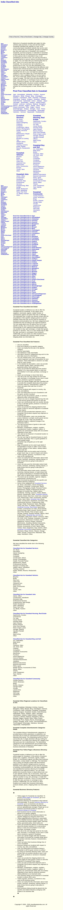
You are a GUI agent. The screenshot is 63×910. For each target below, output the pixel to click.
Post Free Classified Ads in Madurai (25, 267)
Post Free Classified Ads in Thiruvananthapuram (29, 294)
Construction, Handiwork (20, 178)
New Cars (19, 160)
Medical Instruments (39, 174)
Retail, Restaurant (22, 189)
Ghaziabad (4, 62)
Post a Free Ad (14, 37)
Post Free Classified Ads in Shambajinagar (27, 286)
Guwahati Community (38, 193)
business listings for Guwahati (26, 810)
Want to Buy (37, 140)
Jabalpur (3, 73)
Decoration (19, 121)
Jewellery (36, 173)
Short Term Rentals (39, 132)
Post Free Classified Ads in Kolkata (25, 262)
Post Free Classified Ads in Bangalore (26, 224)
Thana (2, 104)
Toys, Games (37, 187)
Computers (36, 158)
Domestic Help (21, 181)
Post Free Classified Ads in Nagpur (25, 273)
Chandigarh (4, 55)
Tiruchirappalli (5, 107)
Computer (19, 126)
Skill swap (36, 208)
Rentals (18, 168)
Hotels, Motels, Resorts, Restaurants (23, 147)
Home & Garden (38, 168)
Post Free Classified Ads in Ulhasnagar (26, 297)
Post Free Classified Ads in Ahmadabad (26, 217)
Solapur (3, 101)
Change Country (48, 37)
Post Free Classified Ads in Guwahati (25, 244)
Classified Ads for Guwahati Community (26, 679)
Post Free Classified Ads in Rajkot (24, 282)
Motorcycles (20, 164)
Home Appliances (38, 166)
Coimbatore (4, 57)
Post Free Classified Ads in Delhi (24, 235)
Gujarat (3, 64)
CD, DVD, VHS (38, 155)
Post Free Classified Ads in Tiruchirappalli (27, 295)
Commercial (37, 123)
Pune (2, 95)
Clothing (35, 157)
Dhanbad (3, 60)
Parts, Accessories (22, 166)
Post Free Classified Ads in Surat (24, 290)
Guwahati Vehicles (20, 154)
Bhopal (3, 52)
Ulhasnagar (4, 108)
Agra (2, 43)
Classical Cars (20, 163)
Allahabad (4, 46)
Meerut (3, 87)
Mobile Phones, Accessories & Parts (39, 180)
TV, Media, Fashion (22, 193)
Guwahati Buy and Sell (39, 146)
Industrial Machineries (37, 170)
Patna (2, 93)
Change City (37, 37)
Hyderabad (4, 70)
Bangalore (4, 50)
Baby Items (36, 150)
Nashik (3, 90)
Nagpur (3, 89)
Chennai (3, 56)
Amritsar (3, 47)
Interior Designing (22, 122)
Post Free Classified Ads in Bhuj (24, 228)
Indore (2, 71)
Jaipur (2, 74)
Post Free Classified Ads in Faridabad (26, 238)
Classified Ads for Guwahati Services (25, 548)
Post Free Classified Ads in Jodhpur (25, 259)
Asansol (3, 48)
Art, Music (19, 119)
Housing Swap (37, 127)
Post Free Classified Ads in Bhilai (24, 225)
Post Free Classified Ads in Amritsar (25, 220)
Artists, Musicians (38, 197)
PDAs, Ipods (37, 177)
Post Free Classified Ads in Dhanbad (25, 236)
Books (35, 152)
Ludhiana (3, 83)
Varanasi (3, 111)
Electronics (36, 163)
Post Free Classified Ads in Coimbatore (26, 233)
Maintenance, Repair (23, 134)
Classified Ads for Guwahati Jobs (24, 594)
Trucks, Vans (20, 169)
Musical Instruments (39, 176)
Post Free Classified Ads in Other (24, 276)
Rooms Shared (38, 131)
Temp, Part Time (21, 192)
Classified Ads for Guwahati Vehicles (25, 575)
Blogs (35, 199)
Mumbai (3, 88)
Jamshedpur (4, 76)
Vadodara (3, 109)
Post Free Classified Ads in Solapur (25, 287)
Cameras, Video (38, 154)
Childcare (19, 124)
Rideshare (36, 207)
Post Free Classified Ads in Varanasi (25, 300)
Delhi (2, 59)
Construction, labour (22, 127)
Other (2, 92)
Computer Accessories (37, 161)
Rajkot (2, 97)
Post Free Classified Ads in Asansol (25, 222)
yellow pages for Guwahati (30, 797)
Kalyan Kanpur (5, 79)
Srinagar (3, 102)
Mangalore (4, 85)
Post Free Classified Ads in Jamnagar (25, 255)
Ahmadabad (4, 45)
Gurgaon (3, 65)
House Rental (37, 126)
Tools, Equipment (38, 185)
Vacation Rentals (38, 137)
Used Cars (19, 161)
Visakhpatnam (5, 113)
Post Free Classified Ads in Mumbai (25, 271)
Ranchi (3, 98)
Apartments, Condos (39, 121)
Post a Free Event (26, 37)
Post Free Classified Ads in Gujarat (25, 241)
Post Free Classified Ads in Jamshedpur (26, 257)
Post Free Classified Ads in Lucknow (25, 263)
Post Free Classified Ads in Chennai (25, 232)
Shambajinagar (5, 99)
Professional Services (20, 136)
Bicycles (19, 156)
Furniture (36, 165)
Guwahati (3, 66)
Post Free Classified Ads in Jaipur (24, 254)
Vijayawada (4, 112)
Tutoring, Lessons (22, 145)
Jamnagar (3, 75)
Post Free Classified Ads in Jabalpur (25, 252)
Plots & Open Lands (39, 134)
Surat (2, 103)
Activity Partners (38, 196)
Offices (35, 139)
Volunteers (36, 210)
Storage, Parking (38, 135)
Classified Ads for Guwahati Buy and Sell (27, 639)
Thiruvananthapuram (7, 106)
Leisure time (37, 205)
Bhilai (2, 51)
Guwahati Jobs (22, 174)
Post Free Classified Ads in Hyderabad (26, 249)
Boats (18, 158)
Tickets (35, 184)
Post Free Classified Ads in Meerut (24, 270)
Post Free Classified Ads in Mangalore (26, 268)
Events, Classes (38, 200)
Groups (35, 204)
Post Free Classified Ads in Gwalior (25, 246)
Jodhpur (3, 78)
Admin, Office (20, 176)
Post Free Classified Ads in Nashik (24, 274)
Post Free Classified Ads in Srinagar (25, 289)
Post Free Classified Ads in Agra (24, 216)
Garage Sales (37, 202)
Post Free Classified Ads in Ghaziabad (26, 239)
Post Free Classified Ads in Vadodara (25, 298)
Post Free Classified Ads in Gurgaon (25, 243)
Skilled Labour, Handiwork (21, 142)
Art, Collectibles (38, 149)
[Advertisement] (32, 19)
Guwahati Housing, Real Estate (39, 117)
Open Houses (37, 129)
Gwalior (3, 67)
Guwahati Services (20, 116)
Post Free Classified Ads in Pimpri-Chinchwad (28, 279)
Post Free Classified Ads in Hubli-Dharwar (27, 247)
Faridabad (4, 61)
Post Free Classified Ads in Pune (24, 281)
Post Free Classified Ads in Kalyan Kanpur (27, 260)
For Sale (35, 124)
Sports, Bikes (37, 182)
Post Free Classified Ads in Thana (24, 292)
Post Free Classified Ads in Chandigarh (26, 230)
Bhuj (2, 53)
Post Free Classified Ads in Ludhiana (25, 265)
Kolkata (3, 80)
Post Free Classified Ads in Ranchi (24, 284)
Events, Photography (23, 129)
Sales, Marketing (21, 190)
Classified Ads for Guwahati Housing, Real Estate (29, 613)
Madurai (3, 84)
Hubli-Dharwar (5, 69)
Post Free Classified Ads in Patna (24, 278)
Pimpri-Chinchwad (6, 94)
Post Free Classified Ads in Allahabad (25, 219)
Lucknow (3, 81)
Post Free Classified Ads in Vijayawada (26, 302)
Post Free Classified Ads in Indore (24, 251)
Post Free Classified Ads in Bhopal (25, 227)
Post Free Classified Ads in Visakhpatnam (27, 303)
